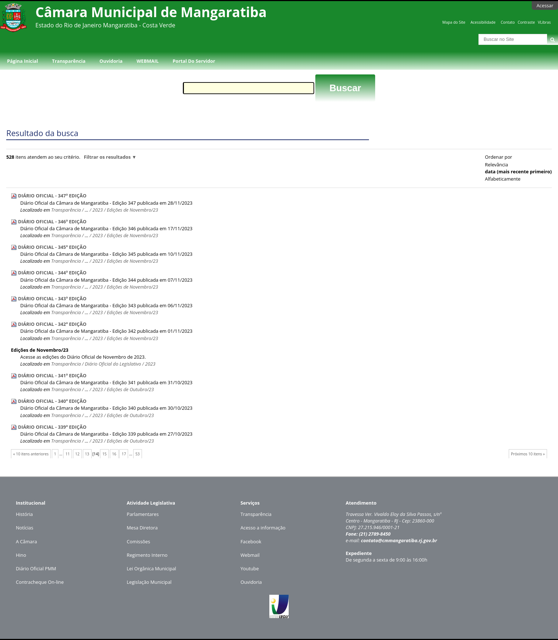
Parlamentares (142, 514)
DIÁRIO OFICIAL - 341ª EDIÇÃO (52, 375)
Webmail (249, 555)
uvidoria (253, 582)
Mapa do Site (453, 22)
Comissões (138, 541)
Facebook (250, 541)
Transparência (69, 61)
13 (87, 453)
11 (67, 453)
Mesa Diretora (142, 527)
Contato (508, 22)
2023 (97, 210)
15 (104, 453)
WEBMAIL (147, 61)
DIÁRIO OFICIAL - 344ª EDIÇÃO (52, 272)
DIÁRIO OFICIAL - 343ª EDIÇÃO (52, 298)
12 (77, 453)
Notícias (24, 527)
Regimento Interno (147, 555)
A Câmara (26, 541)
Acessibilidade (482, 22)
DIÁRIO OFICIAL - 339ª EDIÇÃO (52, 427)
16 (114, 453)
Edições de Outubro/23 (130, 389)
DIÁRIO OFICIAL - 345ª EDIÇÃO (52, 247)
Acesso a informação (262, 527)
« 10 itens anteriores (31, 453)
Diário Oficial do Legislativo (113, 364)
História (24, 514)
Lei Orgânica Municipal (151, 568)
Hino (21, 555)
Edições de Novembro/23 (132, 210)
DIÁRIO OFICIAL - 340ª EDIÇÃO (52, 401)
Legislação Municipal (149, 582)
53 (137, 453)
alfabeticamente (502, 179)
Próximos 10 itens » (528, 453)
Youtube (249, 568)
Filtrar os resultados (107, 157)
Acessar (544, 5)
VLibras (544, 22)
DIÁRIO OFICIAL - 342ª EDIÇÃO (52, 324)
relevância (496, 164)
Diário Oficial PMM (36, 568)
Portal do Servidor (194, 61)
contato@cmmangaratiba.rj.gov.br (399, 540)
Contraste (526, 22)
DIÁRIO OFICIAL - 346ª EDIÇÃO (52, 221)
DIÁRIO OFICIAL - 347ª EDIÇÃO (52, 195)
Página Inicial (22, 61)
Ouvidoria (111, 61)
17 (124, 453)
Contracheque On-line (40, 582)
